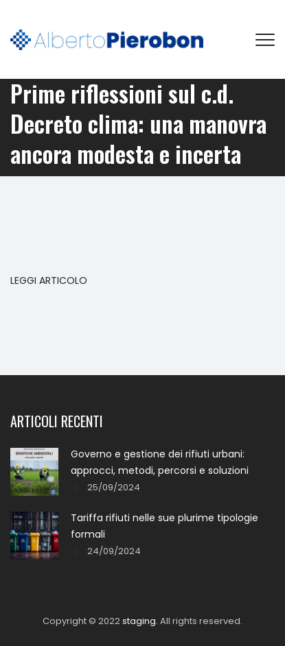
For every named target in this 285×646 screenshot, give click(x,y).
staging (139, 620)
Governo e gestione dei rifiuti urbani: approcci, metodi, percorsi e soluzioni (160, 462)
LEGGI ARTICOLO (48, 280)
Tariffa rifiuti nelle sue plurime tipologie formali (164, 526)
